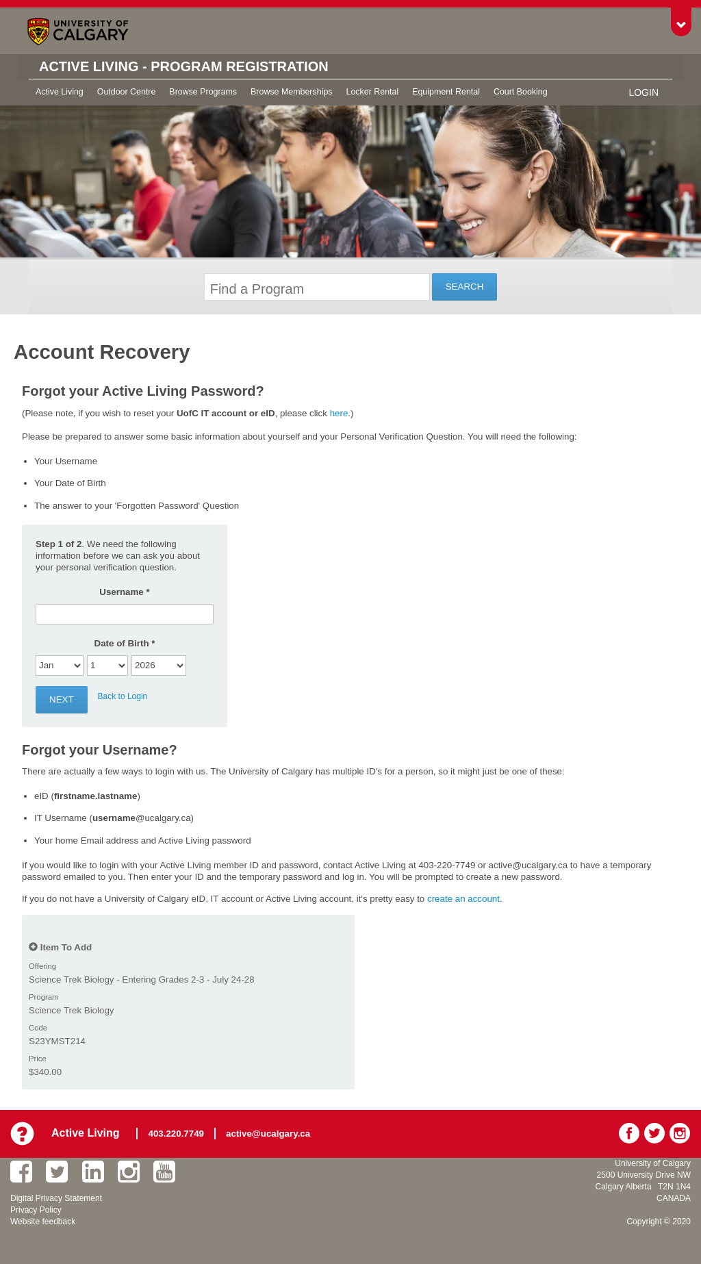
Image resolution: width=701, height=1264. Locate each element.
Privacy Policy (36, 1210)
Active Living (60, 92)
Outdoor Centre (126, 92)
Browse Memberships (291, 92)
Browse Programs (203, 92)
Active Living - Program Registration (184, 66)
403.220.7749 (177, 1133)
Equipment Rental (446, 92)
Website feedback (42, 1221)
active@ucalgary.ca (268, 1133)
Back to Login (123, 696)
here (339, 413)
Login (643, 92)
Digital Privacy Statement (56, 1198)
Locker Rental (372, 92)
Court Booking (521, 92)
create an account (463, 899)
